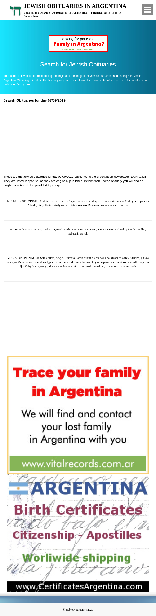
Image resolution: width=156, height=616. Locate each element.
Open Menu (147, 9)
